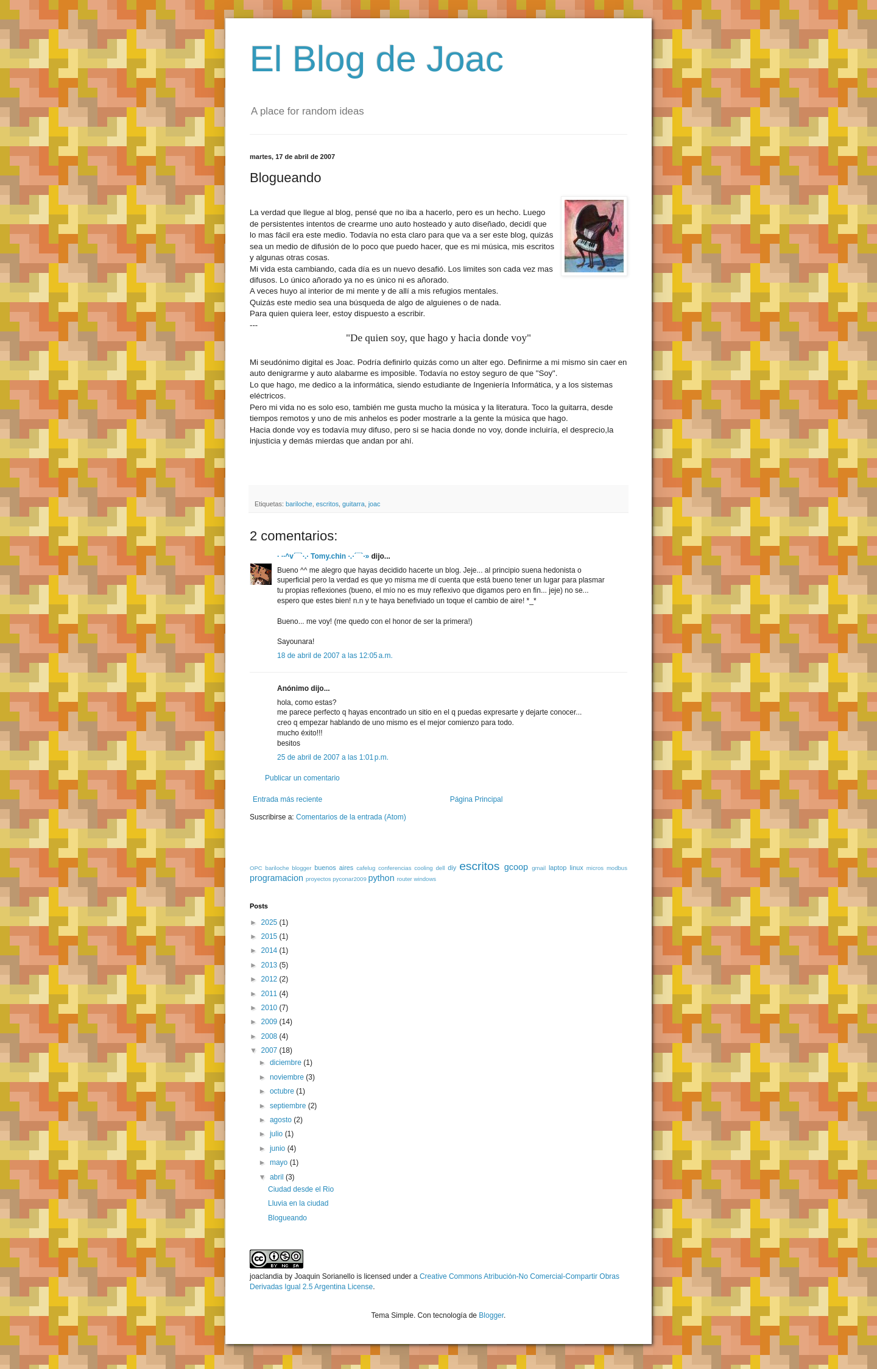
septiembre (289, 1106)
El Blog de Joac (377, 58)
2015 (270, 936)
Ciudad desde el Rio (301, 1189)
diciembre (286, 1062)
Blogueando (287, 1218)
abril (278, 1177)
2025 (270, 922)
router (404, 879)
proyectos (318, 879)
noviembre (288, 1077)
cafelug (365, 868)
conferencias (394, 868)
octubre (283, 1091)
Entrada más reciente (287, 799)
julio (277, 1134)
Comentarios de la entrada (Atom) (351, 817)
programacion (276, 878)
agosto (282, 1120)
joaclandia (266, 1276)
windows (425, 879)
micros (595, 868)
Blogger (491, 1315)
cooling (423, 868)
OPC (256, 868)
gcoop (516, 867)
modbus (617, 868)
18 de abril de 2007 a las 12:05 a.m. (335, 655)
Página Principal (476, 799)
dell (440, 868)
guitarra (353, 504)
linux (576, 867)
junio (278, 1148)
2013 (270, 965)
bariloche (299, 504)
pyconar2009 (349, 879)
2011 (270, 993)
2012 (270, 979)
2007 (270, 1050)
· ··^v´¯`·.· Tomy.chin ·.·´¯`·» (323, 556)
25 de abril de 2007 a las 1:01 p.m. (333, 757)
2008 (270, 1036)
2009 (270, 1021)
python (381, 878)
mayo (280, 1162)
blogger (301, 868)
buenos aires (333, 867)
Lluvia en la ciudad (298, 1203)
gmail (539, 868)
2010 (270, 1007)
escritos (327, 504)
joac (374, 504)
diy (452, 867)
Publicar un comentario (302, 778)
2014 (270, 950)
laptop (557, 867)
